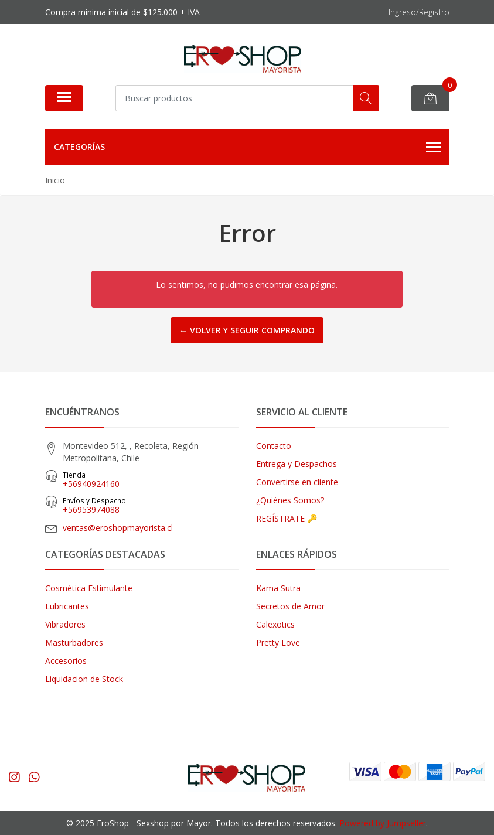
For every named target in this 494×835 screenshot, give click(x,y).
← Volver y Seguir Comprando (247, 330)
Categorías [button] (247, 147)
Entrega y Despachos (296, 463)
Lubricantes (67, 606)
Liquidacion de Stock (84, 678)
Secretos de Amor (290, 606)
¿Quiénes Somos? (290, 500)
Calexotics (275, 624)
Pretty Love (278, 642)
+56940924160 (151, 479)
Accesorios (66, 660)
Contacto (273, 445)
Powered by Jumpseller (382, 823)
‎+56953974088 (151, 505)
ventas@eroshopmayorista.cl (118, 527)
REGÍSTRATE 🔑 (286, 518)
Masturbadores (74, 642)
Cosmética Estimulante (88, 588)
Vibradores (65, 624)
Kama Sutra (278, 588)
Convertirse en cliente (297, 482)
